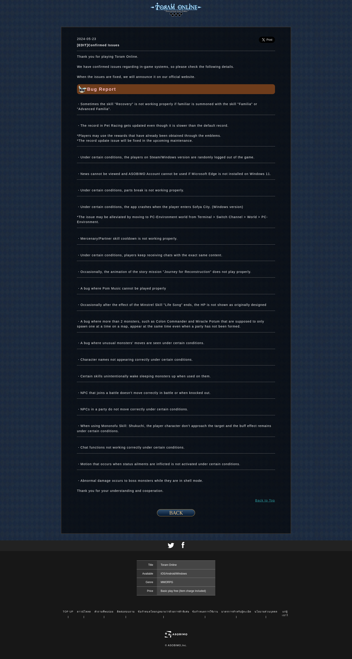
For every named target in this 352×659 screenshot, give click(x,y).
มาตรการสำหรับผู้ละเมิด (236, 611)
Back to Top (265, 500)
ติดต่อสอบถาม (126, 611)
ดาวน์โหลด (84, 611)
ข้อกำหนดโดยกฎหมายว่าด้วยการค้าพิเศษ (163, 611)
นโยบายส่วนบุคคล (266, 611)
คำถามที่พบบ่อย (104, 611)
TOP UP (68, 611)
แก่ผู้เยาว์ (285, 613)
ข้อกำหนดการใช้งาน (205, 611)
